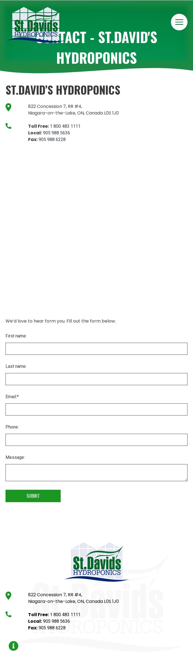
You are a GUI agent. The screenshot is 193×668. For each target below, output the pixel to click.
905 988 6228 (52, 139)
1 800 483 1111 (65, 126)
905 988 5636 (56, 132)
